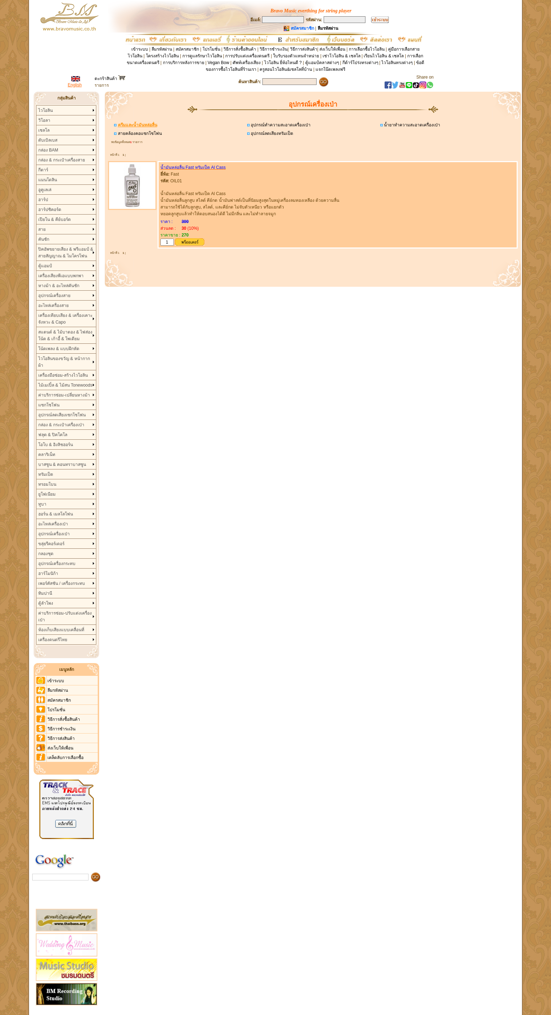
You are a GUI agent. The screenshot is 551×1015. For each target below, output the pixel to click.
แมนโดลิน (47, 179)
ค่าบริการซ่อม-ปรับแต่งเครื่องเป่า (65, 616)
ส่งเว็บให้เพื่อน (332, 49)
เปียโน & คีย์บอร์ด (54, 219)
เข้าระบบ (139, 49)
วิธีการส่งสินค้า (303, 49)
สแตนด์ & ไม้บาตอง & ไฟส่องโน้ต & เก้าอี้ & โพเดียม (65, 335)
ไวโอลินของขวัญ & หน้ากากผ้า (64, 362)
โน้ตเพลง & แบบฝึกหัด (58, 348)
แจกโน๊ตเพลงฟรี (330, 69)
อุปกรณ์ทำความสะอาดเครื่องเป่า (280, 124)
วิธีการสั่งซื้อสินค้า (240, 49)
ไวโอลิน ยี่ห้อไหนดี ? (283, 62)
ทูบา (42, 504)
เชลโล (44, 130)
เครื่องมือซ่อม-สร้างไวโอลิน (63, 375)
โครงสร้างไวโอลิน (163, 55)
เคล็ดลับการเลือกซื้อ (65, 757)
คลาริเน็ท (46, 454)
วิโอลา (44, 120)
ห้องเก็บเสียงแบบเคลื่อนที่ (61, 629)
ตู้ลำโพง (45, 603)
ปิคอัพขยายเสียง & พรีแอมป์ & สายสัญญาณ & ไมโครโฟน (65, 252)
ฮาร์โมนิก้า (48, 573)
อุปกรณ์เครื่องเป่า (54, 533)
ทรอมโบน (47, 484)
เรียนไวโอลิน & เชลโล (384, 55)
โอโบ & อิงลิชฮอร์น (55, 444)
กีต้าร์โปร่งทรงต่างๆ (360, 62)
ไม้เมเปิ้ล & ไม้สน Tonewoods (65, 385)
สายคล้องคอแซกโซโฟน (139, 133)
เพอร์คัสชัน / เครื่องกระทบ (61, 583)
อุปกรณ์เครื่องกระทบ (56, 563)
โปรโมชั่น (211, 49)
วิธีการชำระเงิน (274, 49)
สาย (42, 229)
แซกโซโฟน (48, 405)
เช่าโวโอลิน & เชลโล (342, 55)
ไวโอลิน (45, 110)
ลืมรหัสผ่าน (162, 49)
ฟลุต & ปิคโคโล (52, 434)
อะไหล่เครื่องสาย (53, 305)
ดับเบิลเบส (47, 140)
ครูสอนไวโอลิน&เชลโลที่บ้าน (286, 69)
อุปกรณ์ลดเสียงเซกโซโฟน (62, 414)
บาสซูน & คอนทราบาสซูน (62, 464)
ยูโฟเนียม (47, 494)
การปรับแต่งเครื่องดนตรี (247, 55)
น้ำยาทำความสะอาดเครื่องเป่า (411, 124)
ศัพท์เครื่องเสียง (247, 62)
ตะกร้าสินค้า (110, 78)
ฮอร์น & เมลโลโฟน (55, 514)
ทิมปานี (45, 593)
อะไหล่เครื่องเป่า (53, 523)
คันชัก (43, 239)
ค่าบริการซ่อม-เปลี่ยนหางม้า (64, 395)
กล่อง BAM (48, 150)
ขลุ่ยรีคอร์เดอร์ (51, 543)
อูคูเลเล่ (44, 189)
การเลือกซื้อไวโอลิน (367, 49)
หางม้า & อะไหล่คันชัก (58, 285)
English (74, 84)
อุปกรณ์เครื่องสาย (54, 295)
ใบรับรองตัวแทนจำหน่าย (296, 55)
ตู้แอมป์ (45, 265)
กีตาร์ (43, 169)
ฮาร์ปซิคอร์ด (49, 209)
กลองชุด (45, 553)
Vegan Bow (218, 62)
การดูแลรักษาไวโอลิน (202, 55)
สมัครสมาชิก (187, 49)
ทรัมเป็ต (45, 474)
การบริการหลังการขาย (183, 62)
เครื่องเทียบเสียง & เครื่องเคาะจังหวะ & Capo (65, 319)
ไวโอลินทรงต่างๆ (397, 62)
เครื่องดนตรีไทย (52, 639)
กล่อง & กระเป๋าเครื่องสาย (61, 160)
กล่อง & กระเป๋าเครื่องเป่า (61, 424)
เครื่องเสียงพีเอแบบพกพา (61, 275)
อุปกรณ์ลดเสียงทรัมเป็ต (271, 133)
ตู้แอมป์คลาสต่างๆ (322, 62)
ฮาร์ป (43, 199)
